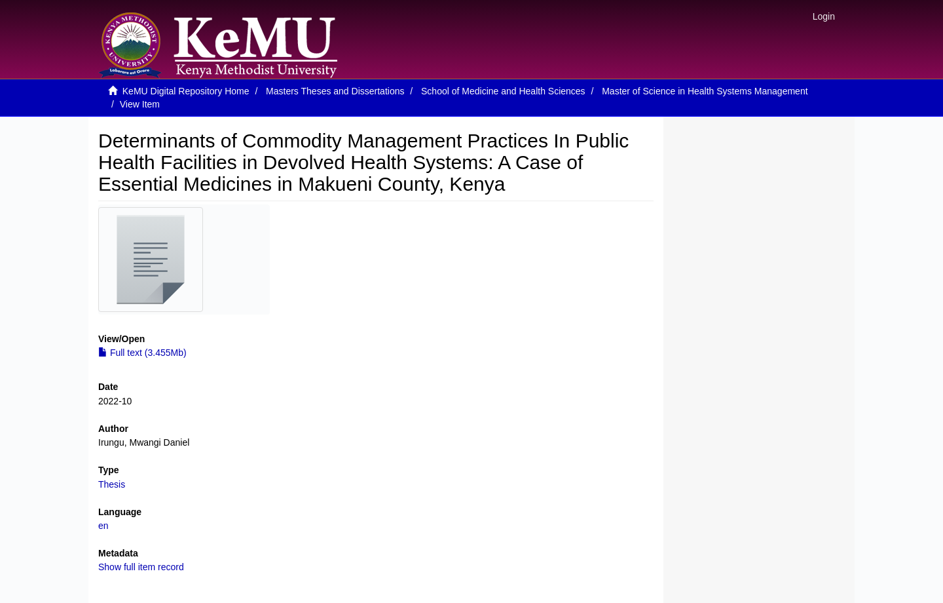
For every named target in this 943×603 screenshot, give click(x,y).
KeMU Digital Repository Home (186, 91)
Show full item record (141, 567)
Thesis (111, 484)
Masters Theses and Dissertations (335, 91)
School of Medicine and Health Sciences (503, 91)
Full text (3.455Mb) (142, 352)
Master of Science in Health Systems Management (704, 91)
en (103, 525)
